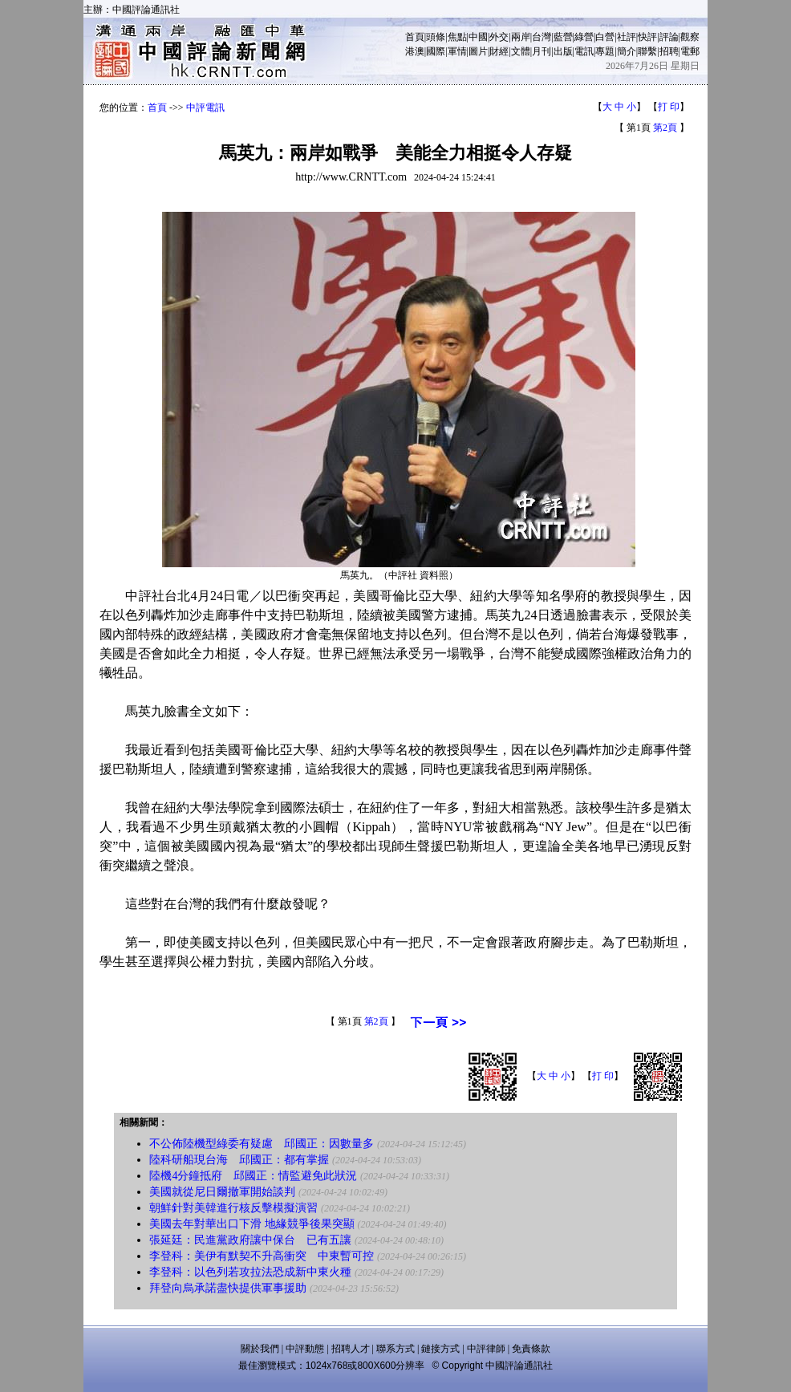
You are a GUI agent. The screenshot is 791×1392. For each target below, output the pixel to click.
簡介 (626, 51)
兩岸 (520, 37)
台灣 (541, 37)
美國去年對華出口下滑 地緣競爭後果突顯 (252, 1224)
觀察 (690, 37)
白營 (605, 37)
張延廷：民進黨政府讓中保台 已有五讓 (250, 1240)
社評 (626, 37)
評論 (669, 37)
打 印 (668, 106)
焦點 (457, 37)
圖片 (478, 51)
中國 (478, 37)
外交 (499, 37)
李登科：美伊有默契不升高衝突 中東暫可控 (261, 1256)
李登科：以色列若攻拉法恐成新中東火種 (250, 1272)
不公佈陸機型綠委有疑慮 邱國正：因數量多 (261, 1144)
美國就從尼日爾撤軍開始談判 (222, 1192)
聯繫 (647, 51)
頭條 (435, 37)
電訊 (584, 51)
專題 (605, 51)
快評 (647, 37)
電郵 (690, 51)
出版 (563, 51)
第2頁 (665, 127)
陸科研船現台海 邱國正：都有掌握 (239, 1160)
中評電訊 (205, 107)
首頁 (414, 37)
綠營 (584, 37)
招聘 (669, 51)
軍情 (457, 51)
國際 (435, 51)
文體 (520, 51)
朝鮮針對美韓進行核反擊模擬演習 (233, 1208)
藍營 (563, 37)
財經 (499, 51)
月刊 (541, 51)
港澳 (414, 51)
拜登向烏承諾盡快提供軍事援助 (227, 1288)
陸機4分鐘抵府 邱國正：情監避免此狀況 (253, 1176)
